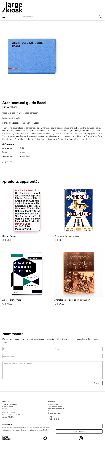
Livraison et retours (54, 415)
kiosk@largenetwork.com (56, 419)
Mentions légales (53, 406)
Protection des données (56, 410)
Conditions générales (55, 408)
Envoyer (97, 385)
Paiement (51, 413)
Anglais (22, 154)
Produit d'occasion (26, 158)
